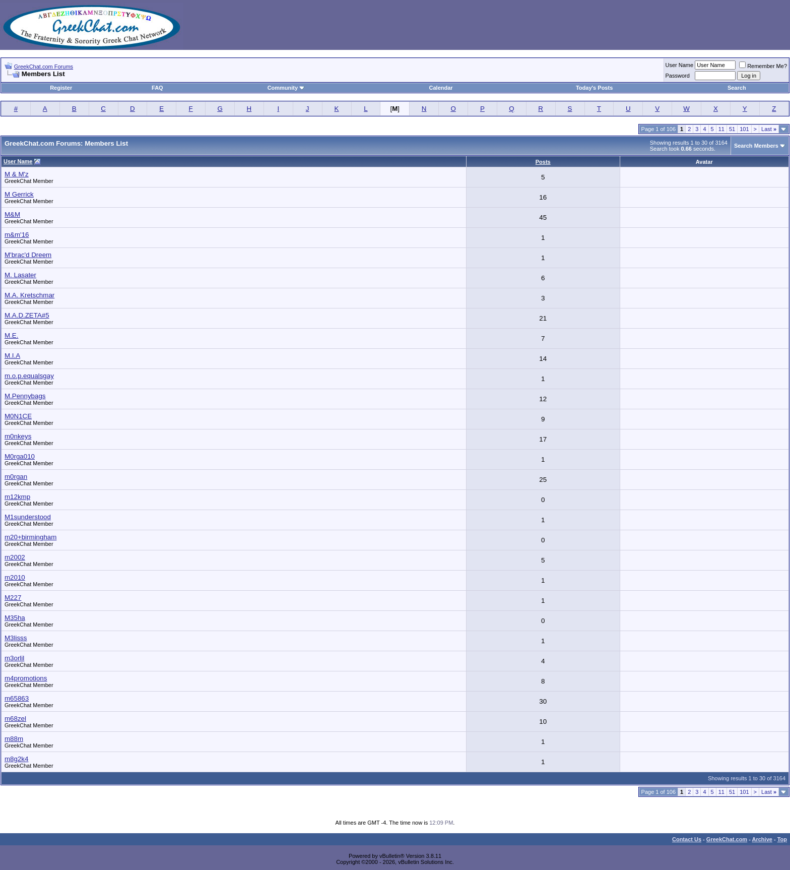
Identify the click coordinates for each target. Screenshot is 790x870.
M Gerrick (19, 194)
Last (768, 129)
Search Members (756, 146)
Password (678, 76)
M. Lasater (20, 275)
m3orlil (14, 658)
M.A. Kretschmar (29, 295)
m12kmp (17, 497)
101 (744, 129)
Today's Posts (594, 88)
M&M (12, 214)
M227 (13, 597)
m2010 (15, 577)
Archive (762, 839)
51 (732, 129)
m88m (14, 738)
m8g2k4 (16, 759)
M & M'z (17, 174)
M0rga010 (20, 456)
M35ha (15, 618)
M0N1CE (18, 416)
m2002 (15, 557)
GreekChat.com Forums (43, 67)
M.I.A (12, 355)
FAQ (157, 88)
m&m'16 (17, 234)
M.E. (11, 335)
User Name (680, 65)
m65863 (17, 698)
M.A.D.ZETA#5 (27, 315)
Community (286, 88)
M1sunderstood (28, 517)
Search (737, 88)
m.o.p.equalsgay (29, 376)
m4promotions (26, 678)
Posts (543, 162)
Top (782, 839)
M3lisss (16, 638)
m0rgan (16, 476)
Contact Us (686, 839)
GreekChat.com (726, 839)
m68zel (15, 718)
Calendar (441, 88)
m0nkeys (18, 436)
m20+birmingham (30, 537)
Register (61, 88)
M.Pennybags (25, 396)
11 (721, 129)
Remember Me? (763, 66)
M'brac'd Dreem (28, 255)
